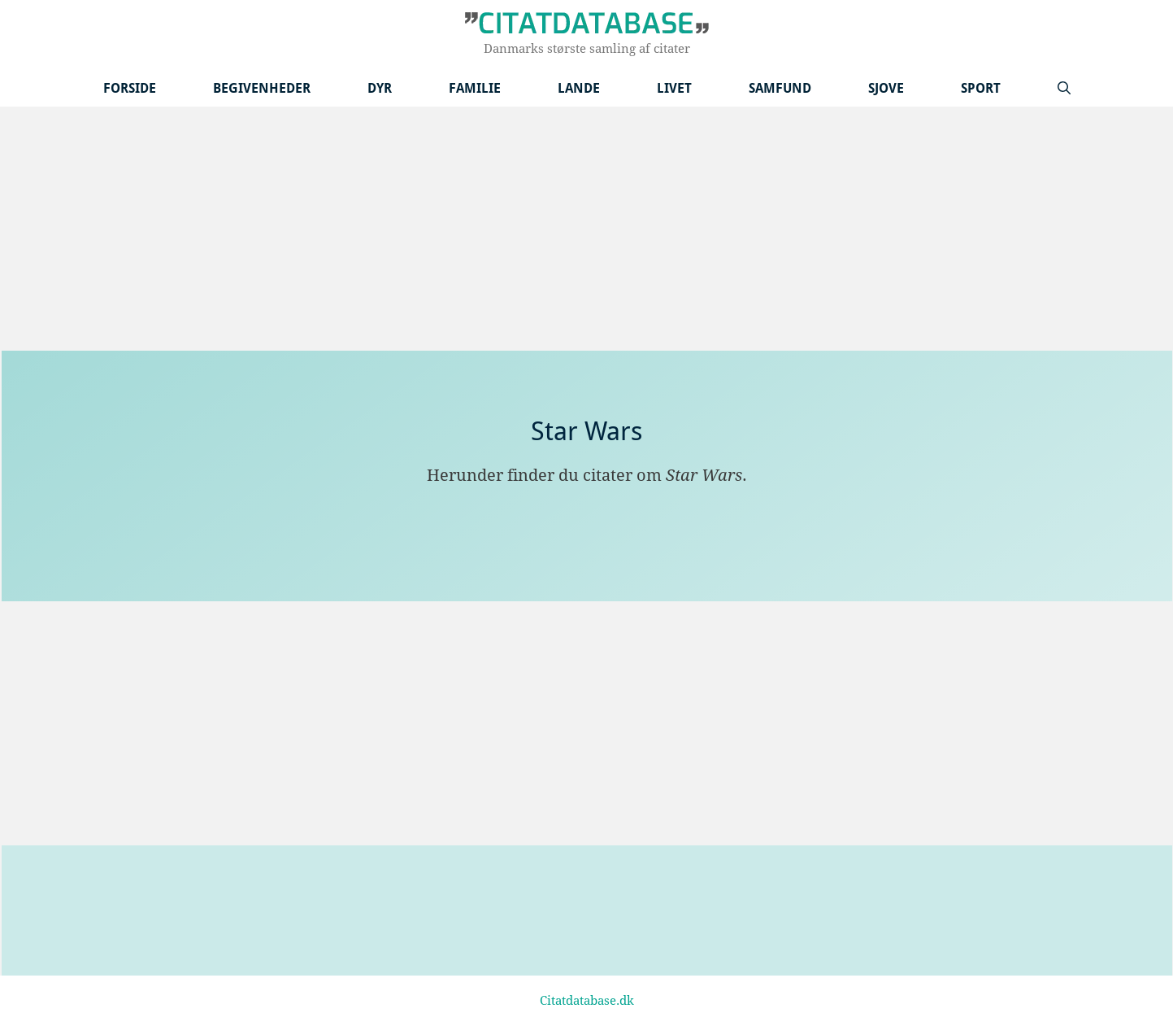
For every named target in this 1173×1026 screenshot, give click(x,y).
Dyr (379, 88)
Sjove (886, 88)
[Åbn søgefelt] (1064, 88)
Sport (981, 88)
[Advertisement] (587, 229)
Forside (129, 88)
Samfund (780, 88)
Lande (579, 88)
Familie (475, 88)
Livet (674, 88)
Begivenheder (262, 88)
